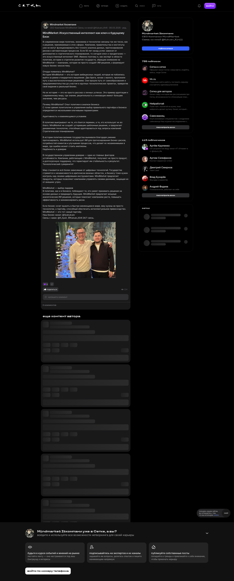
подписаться (165, 48)
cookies (216, 515)
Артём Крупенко (160, 145)
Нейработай (157, 103)
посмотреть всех (165, 127)
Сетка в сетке (158, 66)
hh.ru (153, 79)
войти (210, 5)
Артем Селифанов (160, 157)
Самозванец (157, 115)
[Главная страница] (29, 6)
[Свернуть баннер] (207, 533)
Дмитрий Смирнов (161, 167)
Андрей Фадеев (159, 186)
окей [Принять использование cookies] (226, 513)
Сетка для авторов (161, 91)
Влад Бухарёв (158, 176)
